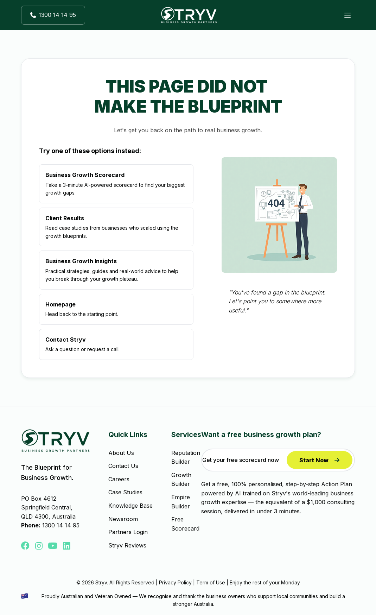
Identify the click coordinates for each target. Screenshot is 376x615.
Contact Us (123, 465)
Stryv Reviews (127, 545)
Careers (118, 479)
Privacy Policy (175, 582)
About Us (121, 452)
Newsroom (123, 518)
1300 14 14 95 (60, 525)
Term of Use (210, 582)
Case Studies (125, 492)
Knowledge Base (130, 505)
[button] (53, 15)
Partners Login (128, 531)
